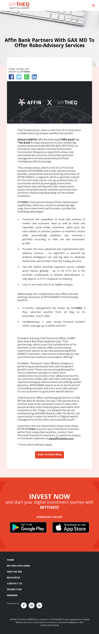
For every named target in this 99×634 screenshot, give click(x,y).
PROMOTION (14, 589)
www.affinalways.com (61, 438)
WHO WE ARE (14, 572)
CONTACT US (14, 583)
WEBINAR (12, 595)
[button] (93, 5)
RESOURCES (13, 577)
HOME (10, 560)
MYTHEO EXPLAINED (18, 566)
